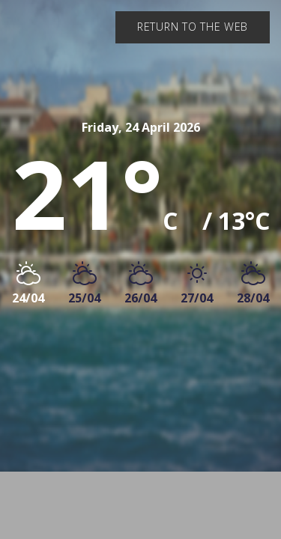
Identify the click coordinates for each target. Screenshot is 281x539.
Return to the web (192, 26)
